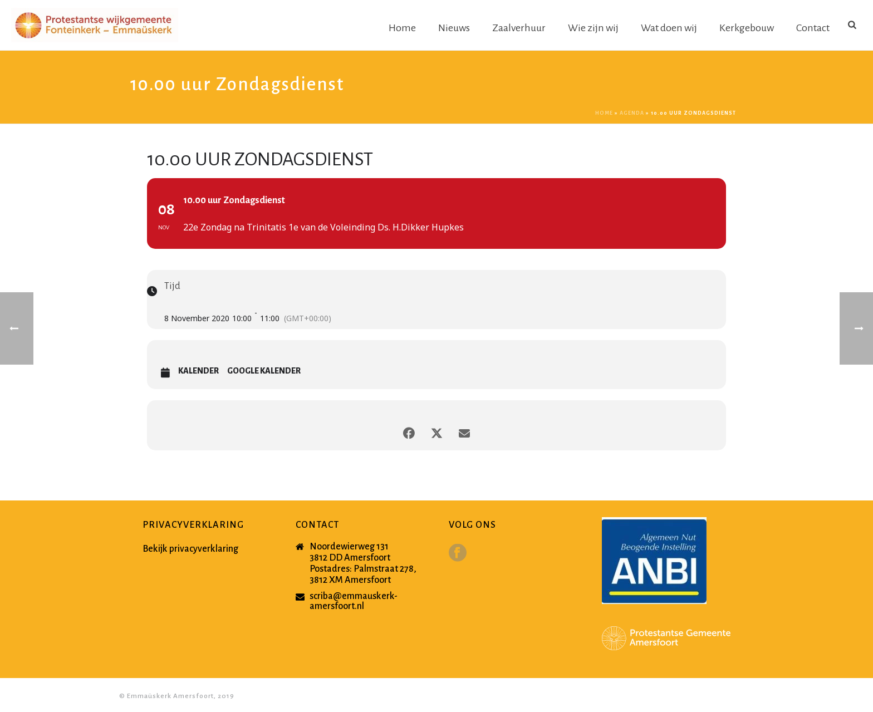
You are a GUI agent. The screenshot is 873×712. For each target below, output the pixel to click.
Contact (813, 27)
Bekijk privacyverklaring (190, 549)
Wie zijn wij (593, 27)
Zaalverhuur (519, 27)
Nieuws (454, 27)
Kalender (198, 370)
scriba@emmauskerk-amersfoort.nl (354, 601)
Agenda (632, 113)
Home (402, 27)
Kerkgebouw (746, 27)
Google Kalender (264, 370)
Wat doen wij (669, 27)
